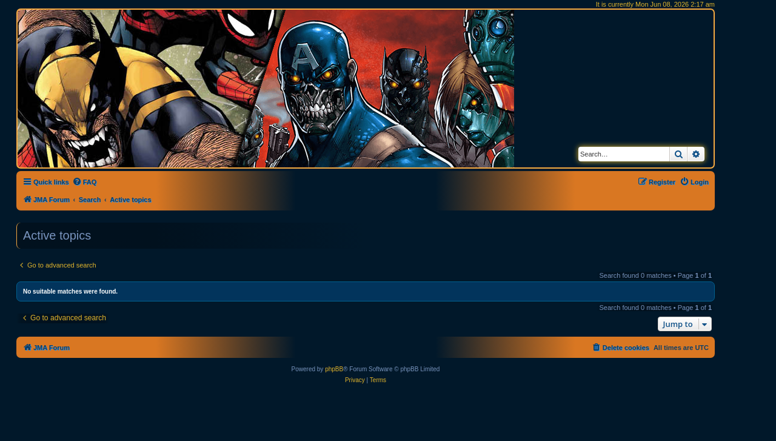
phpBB (334, 369)
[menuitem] (84, 182)
